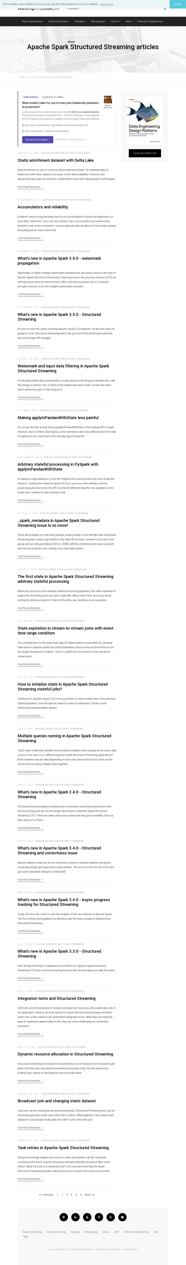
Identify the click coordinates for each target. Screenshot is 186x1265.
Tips (155, 1231)
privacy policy (55, 1249)
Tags (25, 1236)
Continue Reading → (30, 187)
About (71, 41)
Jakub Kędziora (129, 1249)
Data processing (59, 21)
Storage (80, 21)
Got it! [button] (177, 4)
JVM (128, 21)
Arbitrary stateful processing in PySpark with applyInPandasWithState (58, 467)
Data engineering (33, 21)
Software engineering (150, 21)
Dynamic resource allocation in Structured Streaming (65, 1054)
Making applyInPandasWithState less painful (58, 417)
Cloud (115, 21)
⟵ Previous (46, 1194)
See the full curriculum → (37, 139)
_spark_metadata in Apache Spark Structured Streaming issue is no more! (59, 523)
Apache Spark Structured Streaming (66, 153)
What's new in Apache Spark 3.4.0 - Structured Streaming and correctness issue (59, 850)
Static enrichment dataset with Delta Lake (56, 160)
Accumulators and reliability (43, 207)
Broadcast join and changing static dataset (57, 1101)
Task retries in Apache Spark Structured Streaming (63, 1147)
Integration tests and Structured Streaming (56, 998)
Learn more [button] (107, 4)
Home (21, 77)
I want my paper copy (145, 153)
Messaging (98, 21)
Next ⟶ (90, 1194)
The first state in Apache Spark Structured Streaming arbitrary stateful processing (65, 579)
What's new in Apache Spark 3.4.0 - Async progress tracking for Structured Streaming (64, 902)
